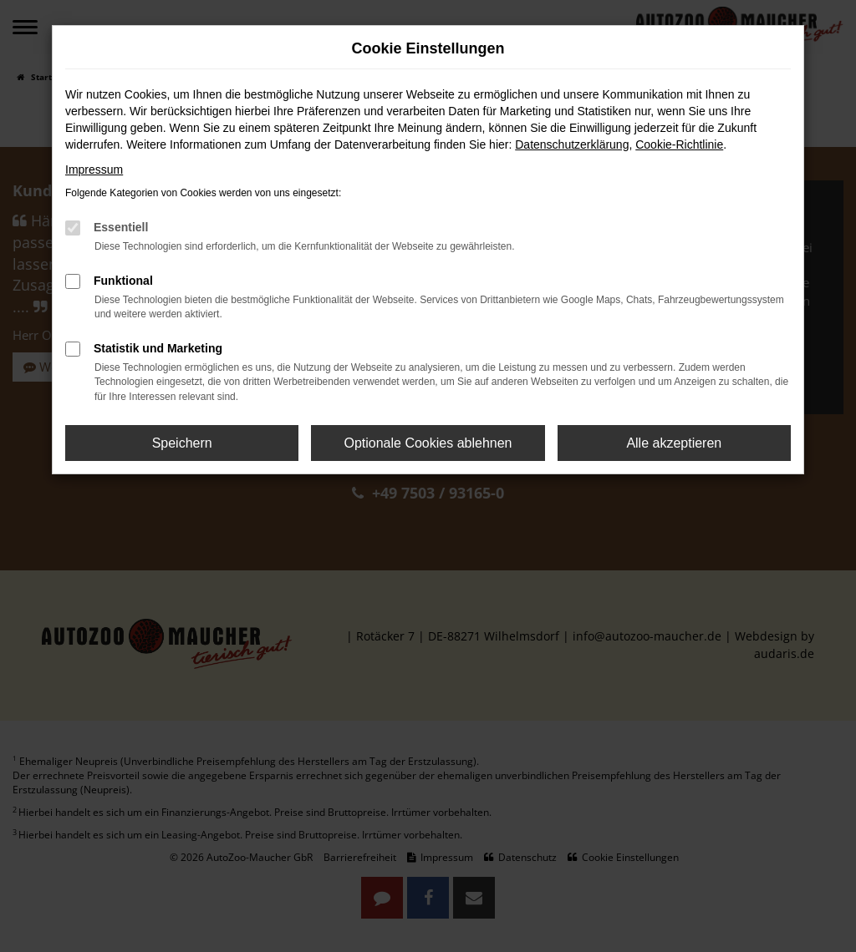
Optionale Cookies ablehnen (428, 443)
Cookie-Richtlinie (679, 144)
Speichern (182, 443)
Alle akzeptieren (673, 443)
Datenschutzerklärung (572, 144)
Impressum (94, 169)
